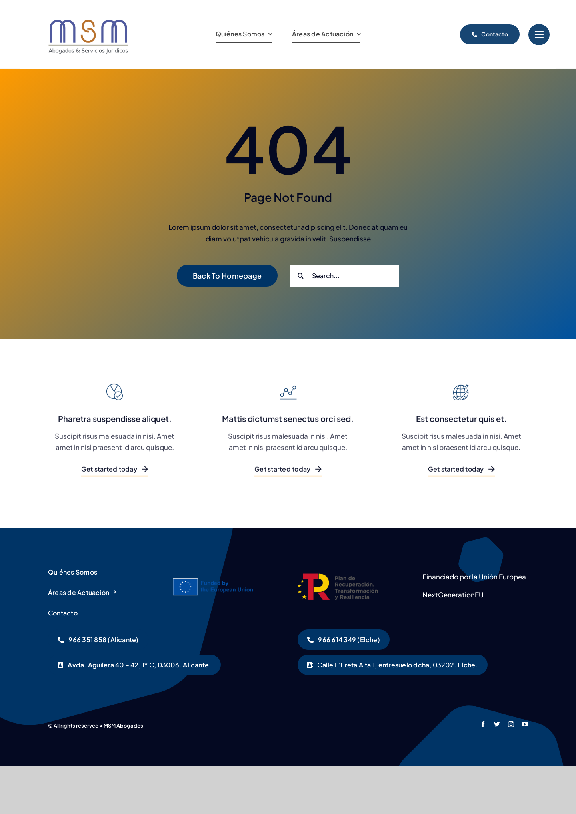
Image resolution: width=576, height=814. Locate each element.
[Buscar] (301, 276)
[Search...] (344, 276)
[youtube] (525, 724)
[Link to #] (539, 34)
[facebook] (483, 724)
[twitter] (497, 724)
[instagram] (511, 724)
